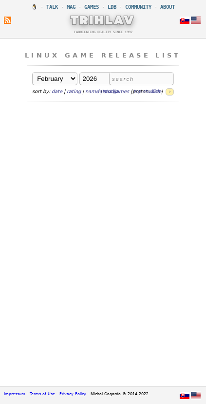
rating (74, 91)
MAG (71, 7)
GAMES (91, 7)
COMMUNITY (138, 7)
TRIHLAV (103, 20)
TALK (52, 7)
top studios (146, 91)
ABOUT (167, 7)
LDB (112, 7)
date (57, 91)
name (92, 91)
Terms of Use (42, 394)
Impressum (14, 394)
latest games (113, 91)
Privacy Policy (72, 394)
